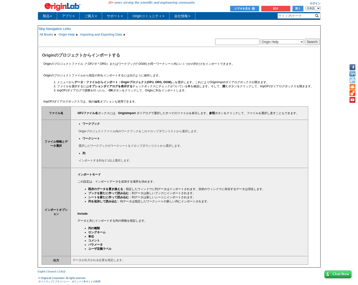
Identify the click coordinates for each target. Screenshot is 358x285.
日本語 (62, 271)
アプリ (68, 16)
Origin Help (66, 34)
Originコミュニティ (148, 16)
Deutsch (51, 271)
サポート (115, 16)
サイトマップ (45, 281)
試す (275, 8)
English (42, 271)
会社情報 (182, 16)
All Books (46, 34)
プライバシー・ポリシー (68, 281)
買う (297, 8)
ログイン (315, 3)
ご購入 (90, 16)
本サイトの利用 (91, 281)
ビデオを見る (244, 8)
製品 (47, 16)
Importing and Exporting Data (101, 34)
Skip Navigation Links (55, 29)
